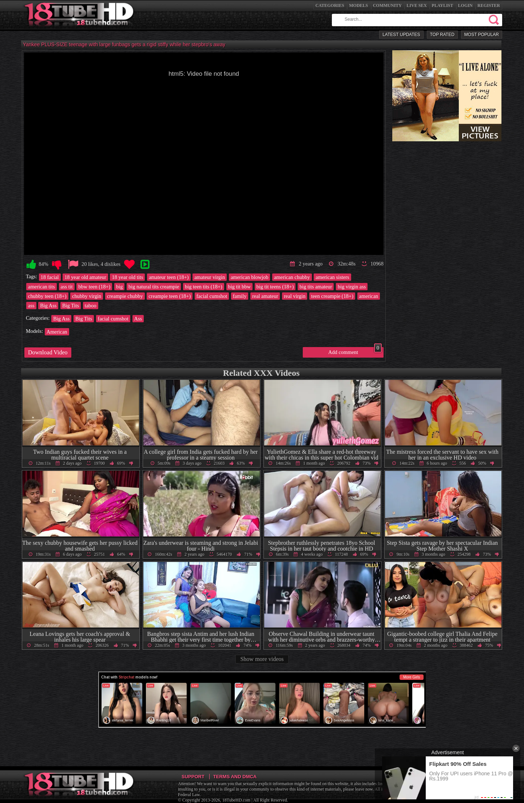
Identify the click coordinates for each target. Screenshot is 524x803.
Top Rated (442, 34)
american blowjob (250, 277)
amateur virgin (209, 277)
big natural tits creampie (153, 287)
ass (31, 305)
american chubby (292, 277)
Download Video (48, 352)
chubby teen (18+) (47, 296)
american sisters (332, 277)
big (119, 287)
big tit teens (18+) (275, 287)
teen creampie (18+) (332, 296)
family (240, 296)
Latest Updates (401, 34)
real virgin (294, 296)
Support (193, 776)
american (368, 296)
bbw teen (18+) (94, 287)
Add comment (355, 351)
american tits (41, 287)
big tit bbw (239, 287)
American (57, 332)
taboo (90, 305)
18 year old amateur (85, 277)
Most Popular (481, 34)
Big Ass (48, 305)
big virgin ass (352, 287)
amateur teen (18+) (169, 277)
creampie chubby (125, 296)
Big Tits (70, 305)
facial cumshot (211, 296)
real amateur (265, 296)
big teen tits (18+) (203, 287)
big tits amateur (315, 287)
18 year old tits (127, 277)
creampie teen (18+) (169, 296)
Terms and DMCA (235, 776)
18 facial (50, 277)
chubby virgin (86, 296)
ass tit (67, 287)
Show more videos (261, 659)
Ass (138, 319)
